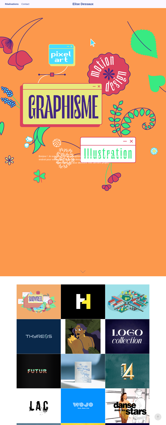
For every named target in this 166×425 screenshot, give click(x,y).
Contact (25, 4)
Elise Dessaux (83, 4)
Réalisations (12, 4)
